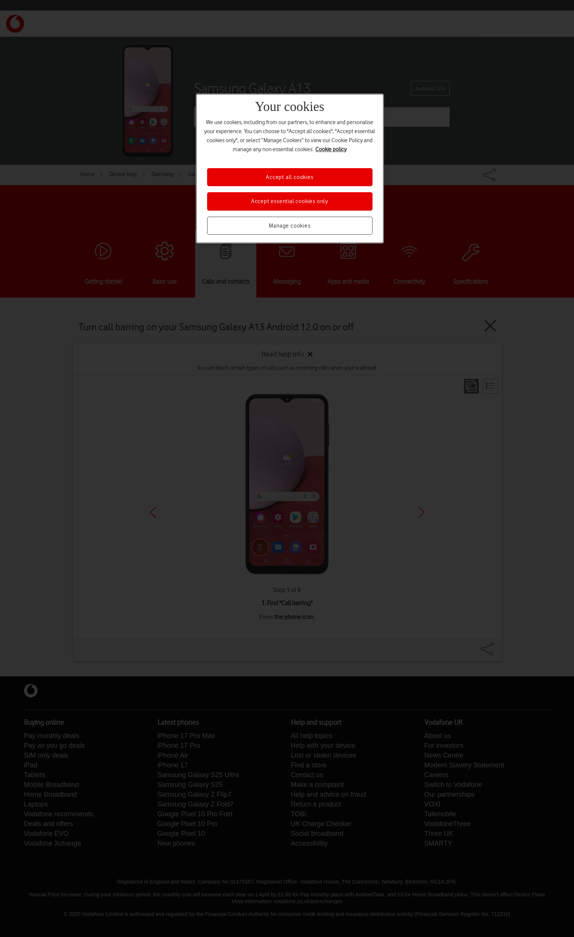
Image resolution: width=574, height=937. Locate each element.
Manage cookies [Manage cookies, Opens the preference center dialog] (289, 225)
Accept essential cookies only (289, 201)
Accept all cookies (289, 177)
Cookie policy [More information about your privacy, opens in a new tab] (331, 149)
